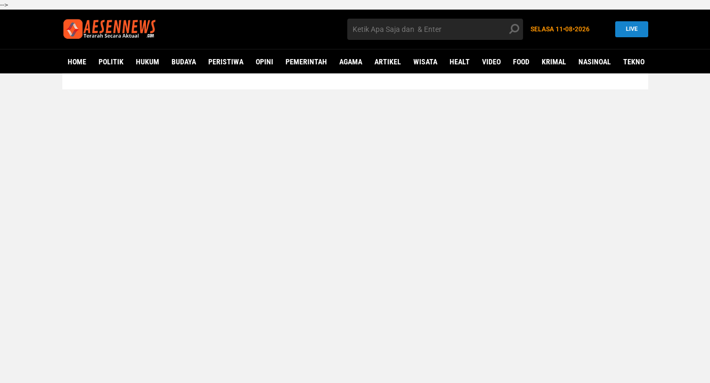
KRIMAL (554, 61)
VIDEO (491, 61)
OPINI (264, 61)
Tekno (633, 61)
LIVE (629, 29)
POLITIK (111, 61)
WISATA (425, 61)
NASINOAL (594, 61)
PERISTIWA (225, 61)
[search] (435, 29)
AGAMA (350, 61)
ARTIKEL (387, 61)
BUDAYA (184, 61)
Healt (460, 61)
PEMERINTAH (306, 61)
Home (77, 61)
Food (521, 61)
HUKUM (147, 61)
